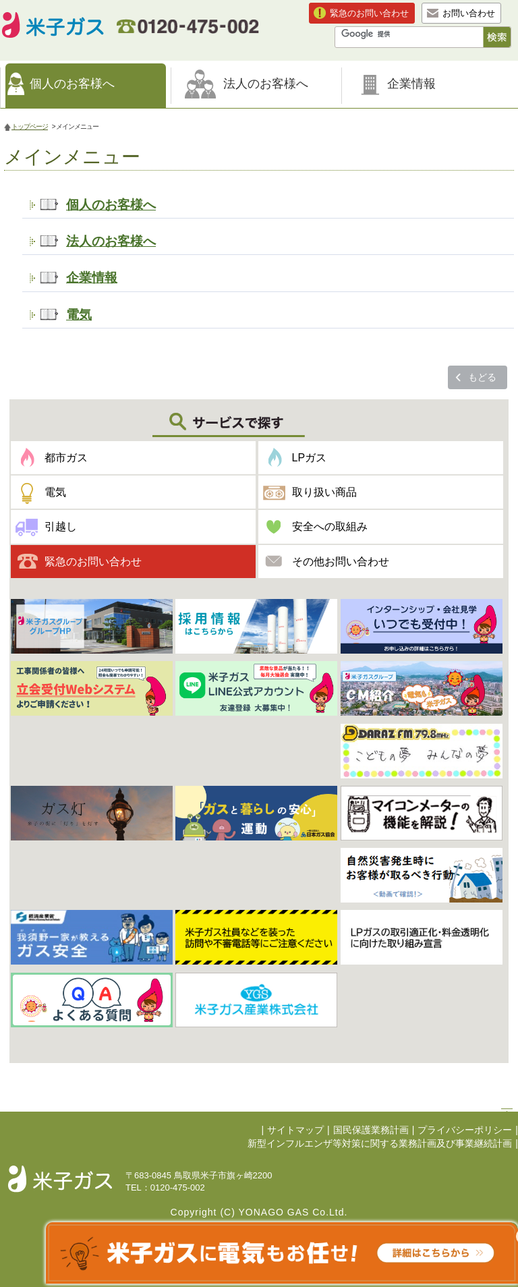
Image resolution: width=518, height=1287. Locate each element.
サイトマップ (295, 1130)
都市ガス (66, 457)
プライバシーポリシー (465, 1130)
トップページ (29, 126)
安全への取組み (330, 526)
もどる (482, 377)
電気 (79, 314)
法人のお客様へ (265, 83)
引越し (61, 526)
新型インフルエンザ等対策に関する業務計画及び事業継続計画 (380, 1144)
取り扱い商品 (324, 492)
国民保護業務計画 (371, 1130)
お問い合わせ (468, 13)
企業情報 (411, 83)
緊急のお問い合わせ (369, 13)
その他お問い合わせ (340, 561)
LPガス (309, 457)
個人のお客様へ (72, 83)
